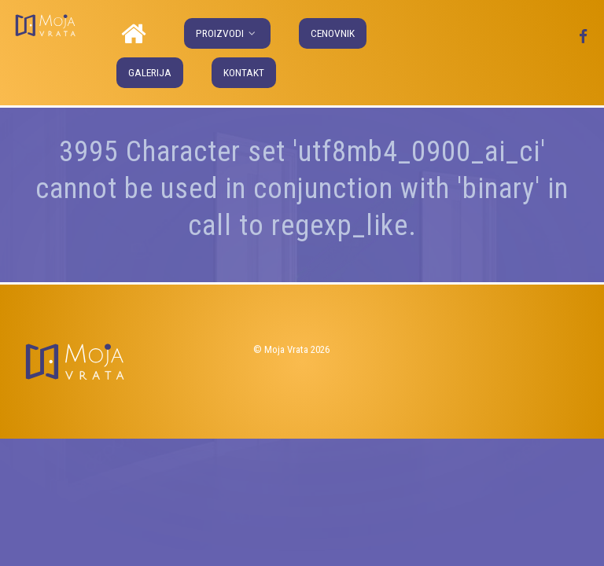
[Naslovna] (136, 34)
